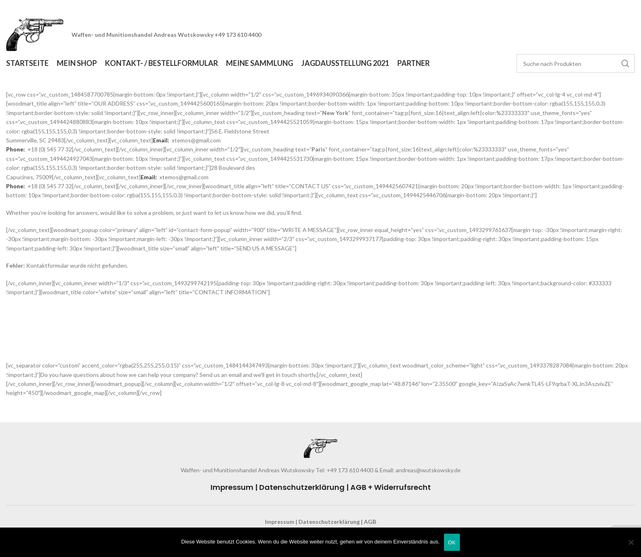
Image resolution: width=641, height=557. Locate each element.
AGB (370, 521)
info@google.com (36, 346)
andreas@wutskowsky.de (427, 470)
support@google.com (41, 356)
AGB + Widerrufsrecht (390, 487)
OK (452, 542)
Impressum (232, 487)
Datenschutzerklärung (302, 487)
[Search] (575, 63)
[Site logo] (34, 34)
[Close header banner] (631, 8)
